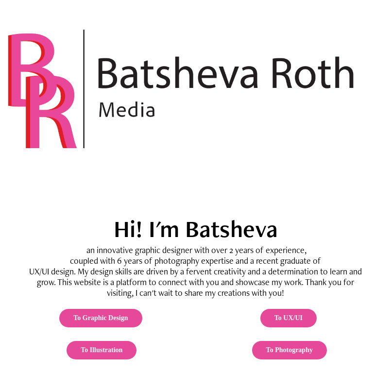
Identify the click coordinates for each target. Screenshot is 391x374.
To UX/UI (288, 318)
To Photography (289, 350)
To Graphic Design (100, 318)
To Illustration (101, 350)
